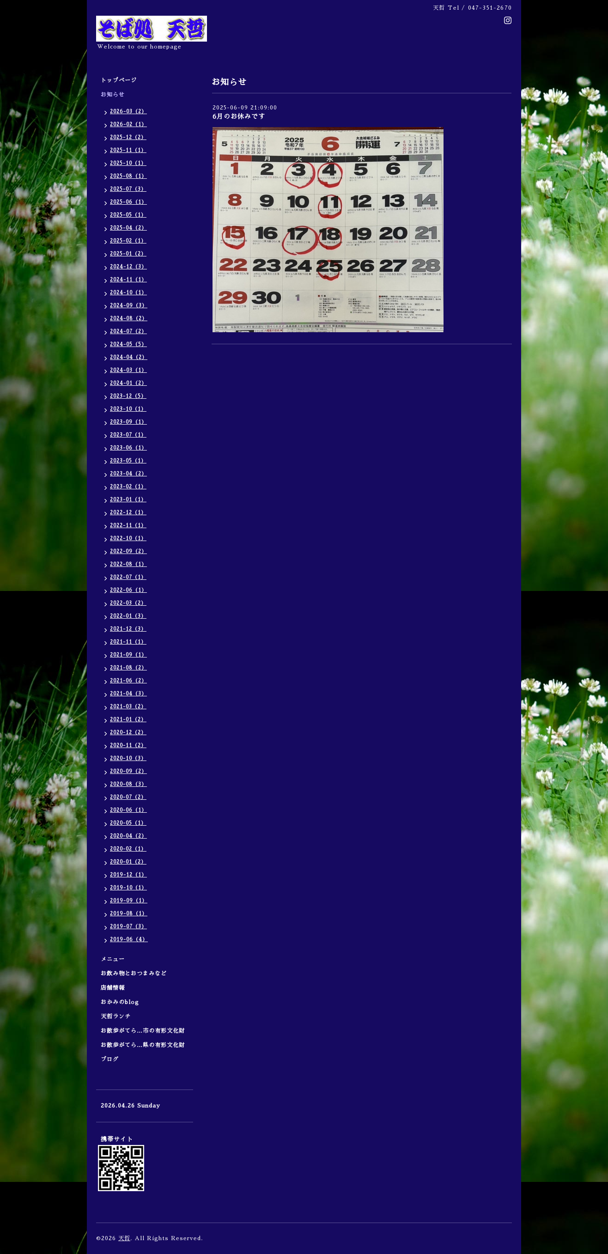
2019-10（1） (128, 887)
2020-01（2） (128, 861)
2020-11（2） (128, 745)
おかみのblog (120, 1002)
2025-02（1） (128, 240)
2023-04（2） (128, 473)
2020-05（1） (128, 823)
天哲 (124, 1238)
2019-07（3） (128, 926)
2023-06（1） (128, 447)
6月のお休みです (239, 116)
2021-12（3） (128, 629)
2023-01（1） (128, 499)
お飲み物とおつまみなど (134, 973)
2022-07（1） (128, 577)
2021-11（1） (128, 642)
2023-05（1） (128, 460)
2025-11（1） (128, 150)
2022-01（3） (128, 616)
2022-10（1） (128, 538)
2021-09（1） (128, 654)
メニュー (116, 959)
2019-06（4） (129, 939)
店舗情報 (113, 988)
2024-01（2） (128, 383)
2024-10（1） (128, 292)
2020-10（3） (128, 758)
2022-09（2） (128, 551)
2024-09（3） (128, 305)
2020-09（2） (128, 771)
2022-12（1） (128, 512)
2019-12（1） (128, 874)
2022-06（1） (128, 590)
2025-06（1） (128, 202)
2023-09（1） (128, 422)
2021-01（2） (128, 719)
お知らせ (113, 94)
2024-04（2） (128, 357)
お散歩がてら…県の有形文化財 (143, 1045)
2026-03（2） (128, 111)
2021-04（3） (128, 693)
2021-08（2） (128, 667)
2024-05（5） (128, 344)
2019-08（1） (128, 913)
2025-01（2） (128, 253)
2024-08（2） (128, 318)
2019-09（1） (128, 900)
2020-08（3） (128, 784)
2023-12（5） (128, 396)
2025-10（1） (128, 163)
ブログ (110, 1059)
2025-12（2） (128, 137)
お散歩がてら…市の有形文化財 (143, 1031)
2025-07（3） (128, 189)
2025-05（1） (128, 215)
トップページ (119, 80)
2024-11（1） (128, 279)
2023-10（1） (128, 409)
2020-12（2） (128, 732)
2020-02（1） (128, 849)
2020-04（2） (128, 836)
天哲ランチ (116, 1016)
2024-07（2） (128, 331)
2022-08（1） (128, 564)
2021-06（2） (128, 680)
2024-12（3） (128, 266)
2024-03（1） (128, 370)
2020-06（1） (128, 810)
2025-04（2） (128, 228)
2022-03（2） (128, 603)
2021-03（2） (128, 706)
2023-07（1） (128, 435)
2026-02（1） (128, 124)
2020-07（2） (128, 797)
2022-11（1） (128, 525)
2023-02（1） (128, 486)
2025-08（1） (128, 176)
